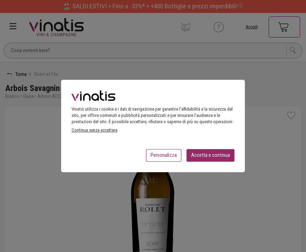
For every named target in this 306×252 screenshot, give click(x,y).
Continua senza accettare (94, 132)
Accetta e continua (210, 157)
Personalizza (164, 157)
